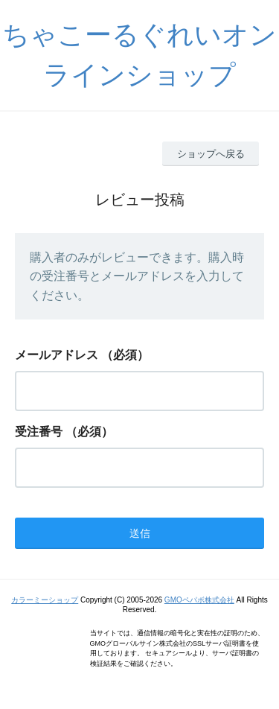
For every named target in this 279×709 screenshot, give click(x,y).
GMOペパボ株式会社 (199, 600)
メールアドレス (56, 355)
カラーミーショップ (44, 600)
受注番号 (38, 431)
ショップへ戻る (211, 153)
